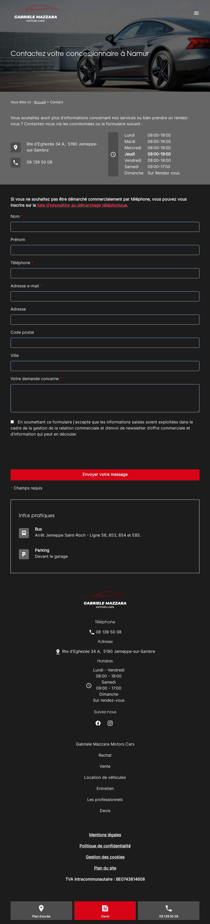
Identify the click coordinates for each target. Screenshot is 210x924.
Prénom (18, 240)
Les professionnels (105, 800)
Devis (105, 811)
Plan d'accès (41, 916)
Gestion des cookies (105, 857)
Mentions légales (105, 835)
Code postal (22, 333)
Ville (15, 356)
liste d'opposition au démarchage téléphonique (82, 206)
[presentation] (49, 490)
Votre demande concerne (36, 379)
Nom (17, 217)
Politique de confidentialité (105, 846)
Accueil (40, 102)
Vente (105, 767)
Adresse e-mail (26, 286)
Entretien (105, 789)
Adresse (18, 309)
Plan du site (105, 869)
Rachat (105, 756)
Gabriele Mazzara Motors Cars (105, 745)
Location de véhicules (105, 778)
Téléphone (22, 263)
